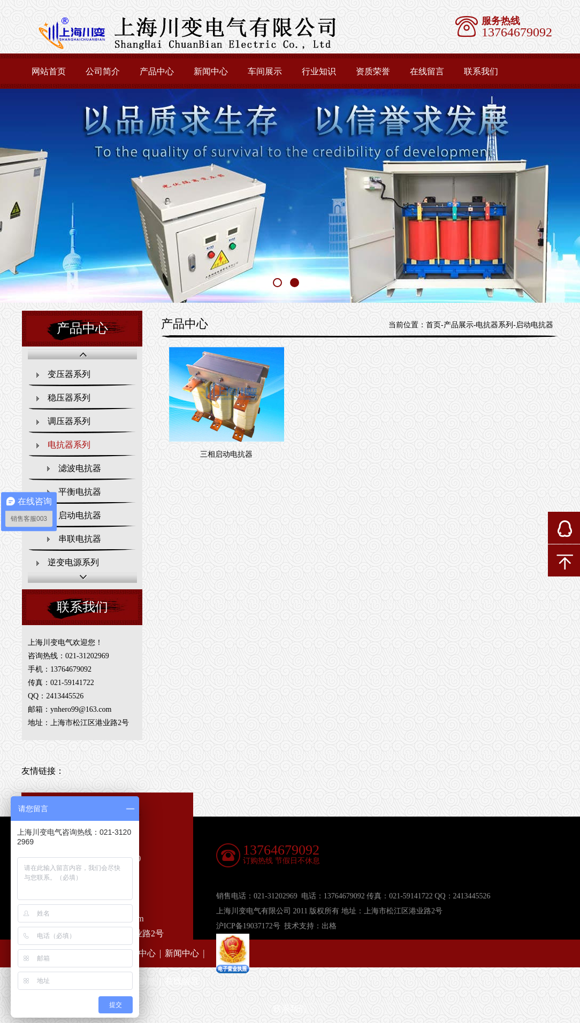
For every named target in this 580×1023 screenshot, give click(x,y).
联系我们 (481, 71)
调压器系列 (69, 421)
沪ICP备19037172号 (248, 926)
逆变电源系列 (73, 562)
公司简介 (103, 71)
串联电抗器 (79, 538)
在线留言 (427, 71)
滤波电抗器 (79, 468)
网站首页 (49, 71)
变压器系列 (69, 374)
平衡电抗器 (79, 491)
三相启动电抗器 (226, 454)
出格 (329, 926)
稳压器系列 (69, 397)
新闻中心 (211, 71)
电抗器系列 (69, 444)
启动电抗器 (79, 515)
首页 (433, 325)
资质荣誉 (373, 71)
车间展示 (265, 71)
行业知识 (319, 71)
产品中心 (157, 71)
